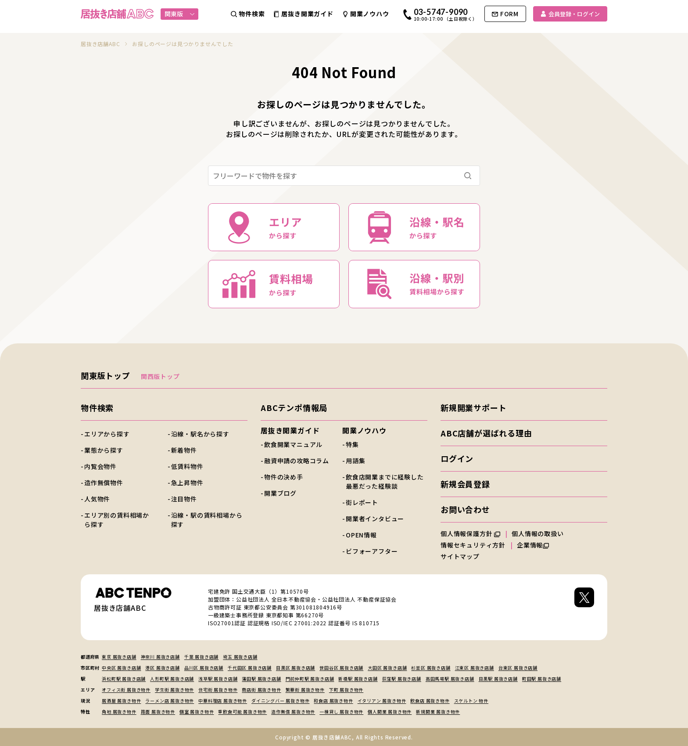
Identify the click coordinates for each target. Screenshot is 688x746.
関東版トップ (105, 375)
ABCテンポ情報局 (294, 407)
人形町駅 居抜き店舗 (172, 678)
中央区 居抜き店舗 (121, 667)
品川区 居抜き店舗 (203, 667)
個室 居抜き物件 (196, 711)
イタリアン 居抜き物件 (382, 700)
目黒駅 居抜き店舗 (498, 678)
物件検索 (97, 407)
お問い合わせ (465, 509)
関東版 (180, 13)
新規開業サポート (473, 407)
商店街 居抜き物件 (261, 689)
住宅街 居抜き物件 (217, 689)
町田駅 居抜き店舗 (541, 678)
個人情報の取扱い (541, 533)
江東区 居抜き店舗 (474, 667)
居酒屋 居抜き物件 (121, 700)
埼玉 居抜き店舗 (240, 656)
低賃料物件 (187, 466)
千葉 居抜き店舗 (201, 656)
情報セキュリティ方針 (473, 545)
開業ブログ (280, 493)
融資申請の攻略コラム (296, 460)
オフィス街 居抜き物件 (126, 689)
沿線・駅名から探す (200, 433)
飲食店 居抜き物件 (429, 700)
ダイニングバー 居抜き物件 (280, 700)
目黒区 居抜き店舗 (295, 667)
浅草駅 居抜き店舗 (217, 678)
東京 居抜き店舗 (119, 656)
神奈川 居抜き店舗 (160, 656)
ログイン (457, 458)
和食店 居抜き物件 (333, 700)
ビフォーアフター (372, 551)
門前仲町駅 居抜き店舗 (310, 678)
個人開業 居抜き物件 (390, 711)
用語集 (355, 460)
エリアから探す (107, 433)
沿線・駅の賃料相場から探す (207, 520)
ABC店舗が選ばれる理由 (486, 433)
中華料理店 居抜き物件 (222, 700)
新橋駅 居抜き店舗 (357, 678)
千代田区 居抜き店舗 (250, 667)
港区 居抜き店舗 (162, 667)
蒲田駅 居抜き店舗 (261, 678)
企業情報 (533, 545)
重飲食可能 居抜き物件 (242, 711)
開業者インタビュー (375, 518)
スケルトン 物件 (471, 700)
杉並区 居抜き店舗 (430, 667)
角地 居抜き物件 (119, 711)
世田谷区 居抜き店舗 (341, 667)
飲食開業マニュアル (293, 444)
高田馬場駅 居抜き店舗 (450, 678)
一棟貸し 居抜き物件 (341, 711)
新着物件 (184, 450)
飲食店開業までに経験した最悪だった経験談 (385, 481)
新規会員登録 (465, 484)
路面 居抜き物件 (158, 711)
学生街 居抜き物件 (174, 689)
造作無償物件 (103, 482)
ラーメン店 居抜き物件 (169, 700)
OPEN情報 (361, 534)
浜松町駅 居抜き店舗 (124, 678)
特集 (352, 444)
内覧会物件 (100, 466)
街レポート (362, 502)
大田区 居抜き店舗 (387, 667)
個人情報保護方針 (470, 533)
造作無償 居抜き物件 (293, 711)
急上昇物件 (187, 482)
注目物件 (184, 498)
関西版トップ (160, 376)
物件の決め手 (283, 476)
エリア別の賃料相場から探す (116, 520)
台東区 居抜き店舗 (518, 667)
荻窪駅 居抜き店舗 (401, 678)
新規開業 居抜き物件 (438, 711)
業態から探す (103, 450)
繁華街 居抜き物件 (305, 689)
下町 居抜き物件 (346, 689)
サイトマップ (460, 556)
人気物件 (97, 498)
